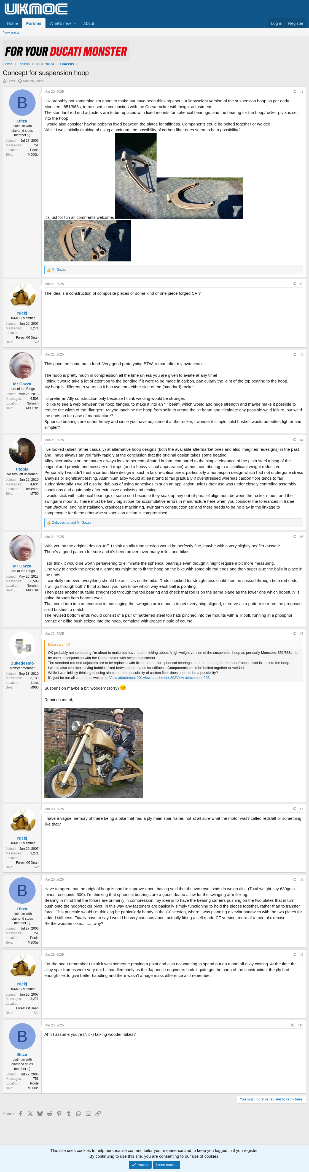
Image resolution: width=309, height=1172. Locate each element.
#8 (301, 879)
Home (12, 23)
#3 (301, 354)
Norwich (33, 403)
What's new (60, 23)
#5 (301, 537)
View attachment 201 (126, 678)
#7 (301, 809)
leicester (32, 489)
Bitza (11, 81)
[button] (75, 23)
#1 (301, 92)
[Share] (294, 92)
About (88, 23)
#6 (301, 634)
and (71, 522)
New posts (11, 32)
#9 (301, 955)
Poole (34, 150)
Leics (35, 683)
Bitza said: (56, 644)
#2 (301, 284)
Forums (33, 23)
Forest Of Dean (27, 338)
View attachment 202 (159, 678)
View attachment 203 (192, 678)
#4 (301, 440)
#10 (300, 1025)
